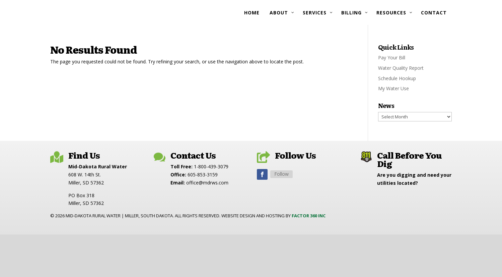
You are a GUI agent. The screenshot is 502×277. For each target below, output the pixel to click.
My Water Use (393, 88)
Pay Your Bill (391, 57)
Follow (281, 174)
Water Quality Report (401, 68)
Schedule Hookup (397, 78)
